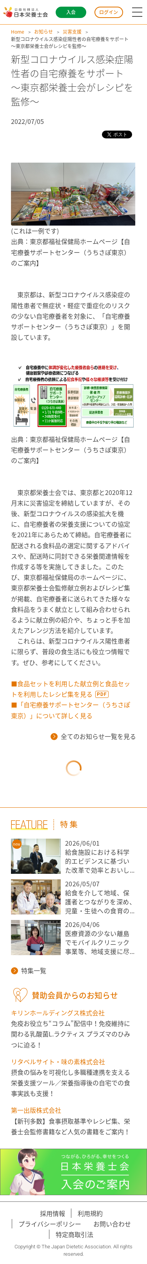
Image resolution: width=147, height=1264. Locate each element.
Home (17, 31)
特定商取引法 (74, 1234)
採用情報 (52, 1213)
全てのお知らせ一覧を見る (93, 736)
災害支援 (72, 31)
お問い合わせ (112, 1223)
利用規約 (90, 1213)
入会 (71, 12)
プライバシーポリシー (49, 1223)
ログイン (108, 12)
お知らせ (43, 31)
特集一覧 (28, 970)
